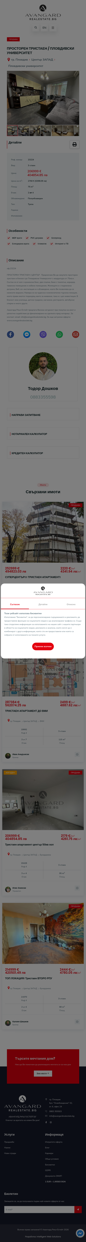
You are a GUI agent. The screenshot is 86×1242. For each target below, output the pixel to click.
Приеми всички (43, 646)
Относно (71, 604)
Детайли (43, 604)
